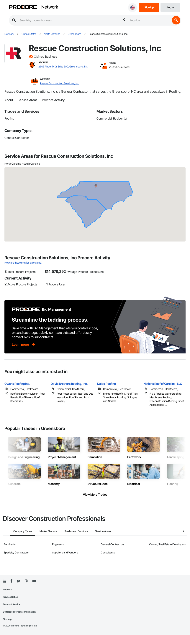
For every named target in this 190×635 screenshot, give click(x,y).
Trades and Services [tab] (68, 531)
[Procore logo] (23, 7)
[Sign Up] (149, 7)
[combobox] (149, 20)
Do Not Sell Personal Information (19, 611)
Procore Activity (53, 100)
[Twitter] (18, 581)
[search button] (176, 20)
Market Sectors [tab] (41, 531)
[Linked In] (4, 581)
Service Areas (27, 100)
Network (49, 7)
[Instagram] (26, 581)
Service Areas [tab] (96, 531)
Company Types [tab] (15, 531)
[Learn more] (24, 344)
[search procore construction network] (67, 20)
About (8, 100)
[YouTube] (34, 581)
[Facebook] (11, 581)
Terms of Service (11, 604)
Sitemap (7, 619)
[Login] (170, 7)
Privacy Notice (10, 597)
